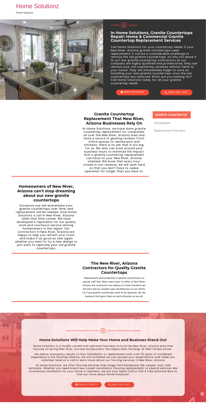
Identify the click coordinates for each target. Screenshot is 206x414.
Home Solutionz (37, 6)
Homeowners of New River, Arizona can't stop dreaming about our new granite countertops (46, 193)
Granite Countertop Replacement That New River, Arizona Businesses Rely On (114, 118)
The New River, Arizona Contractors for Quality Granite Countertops (114, 268)
